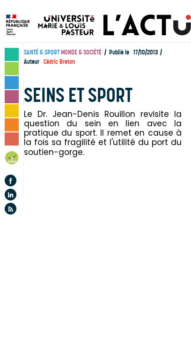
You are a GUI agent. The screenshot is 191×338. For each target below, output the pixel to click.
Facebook (10, 180)
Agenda (12, 159)
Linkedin (10, 194)
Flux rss (10, 209)
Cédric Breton (59, 62)
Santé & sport (41, 52)
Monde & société (81, 52)
